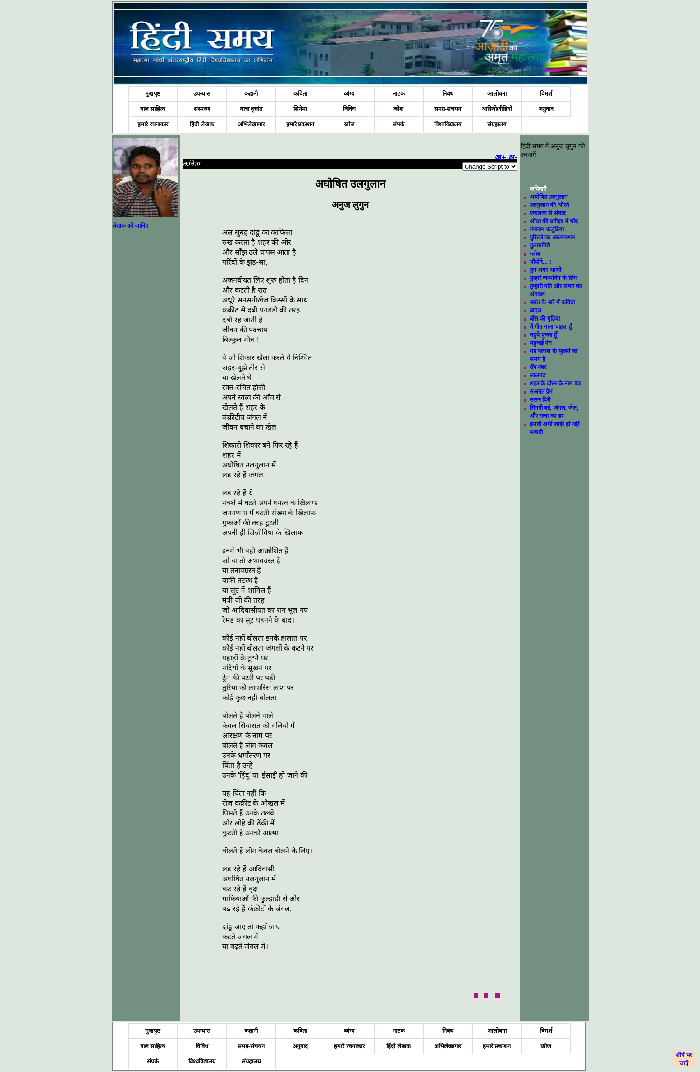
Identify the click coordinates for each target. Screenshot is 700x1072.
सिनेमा (300, 108)
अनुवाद (546, 108)
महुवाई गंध (541, 342)
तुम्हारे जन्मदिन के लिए (553, 278)
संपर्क (398, 124)
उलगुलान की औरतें (549, 205)
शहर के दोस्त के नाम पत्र (555, 383)
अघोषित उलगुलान (549, 196)
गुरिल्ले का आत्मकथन (552, 237)
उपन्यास (201, 93)
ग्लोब (535, 253)
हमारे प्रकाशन (300, 124)
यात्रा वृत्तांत (251, 108)
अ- (512, 157)
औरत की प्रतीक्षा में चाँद (554, 221)
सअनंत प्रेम (541, 391)
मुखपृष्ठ (152, 93)
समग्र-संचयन (447, 108)
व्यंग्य (349, 93)
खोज (349, 124)
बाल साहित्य (153, 108)
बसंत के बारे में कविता (552, 302)
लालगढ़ (537, 375)
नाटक (399, 93)
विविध (349, 108)
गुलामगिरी (540, 245)
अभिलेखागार (251, 124)
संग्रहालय (497, 124)
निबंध (447, 93)
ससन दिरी (540, 399)
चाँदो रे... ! (540, 261)
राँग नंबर (538, 367)
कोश (398, 108)
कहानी (251, 93)
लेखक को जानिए (130, 225)
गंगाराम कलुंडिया (547, 229)
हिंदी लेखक (202, 124)
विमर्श (546, 93)
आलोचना (497, 93)
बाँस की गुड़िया (545, 318)
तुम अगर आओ (545, 269)
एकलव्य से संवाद (548, 213)
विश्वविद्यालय (448, 124)
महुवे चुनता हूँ (543, 334)
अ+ (500, 157)
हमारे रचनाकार (152, 124)
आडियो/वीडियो (496, 108)
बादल (535, 310)
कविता (300, 93)
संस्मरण (202, 108)
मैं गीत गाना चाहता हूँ (551, 326)
